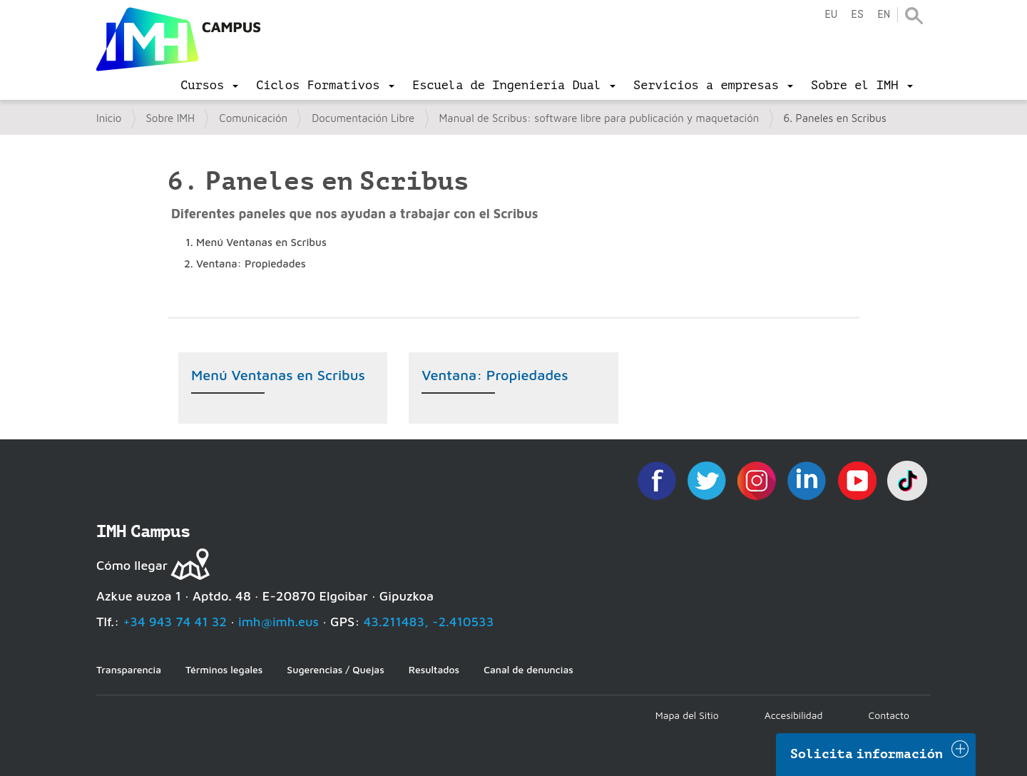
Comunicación (253, 118)
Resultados (434, 669)
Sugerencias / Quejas (335, 669)
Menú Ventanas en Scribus (278, 375)
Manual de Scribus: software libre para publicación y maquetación (599, 118)
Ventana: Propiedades (494, 375)
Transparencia (128, 669)
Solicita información (866, 754)
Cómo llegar (132, 565)
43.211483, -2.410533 (429, 621)
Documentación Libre (363, 118)
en (883, 15)
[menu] (209, 85)
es (857, 15)
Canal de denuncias (528, 669)
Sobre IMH (170, 118)
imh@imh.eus (278, 621)
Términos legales (223, 669)
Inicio (108, 118)
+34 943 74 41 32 (175, 621)
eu (830, 15)
